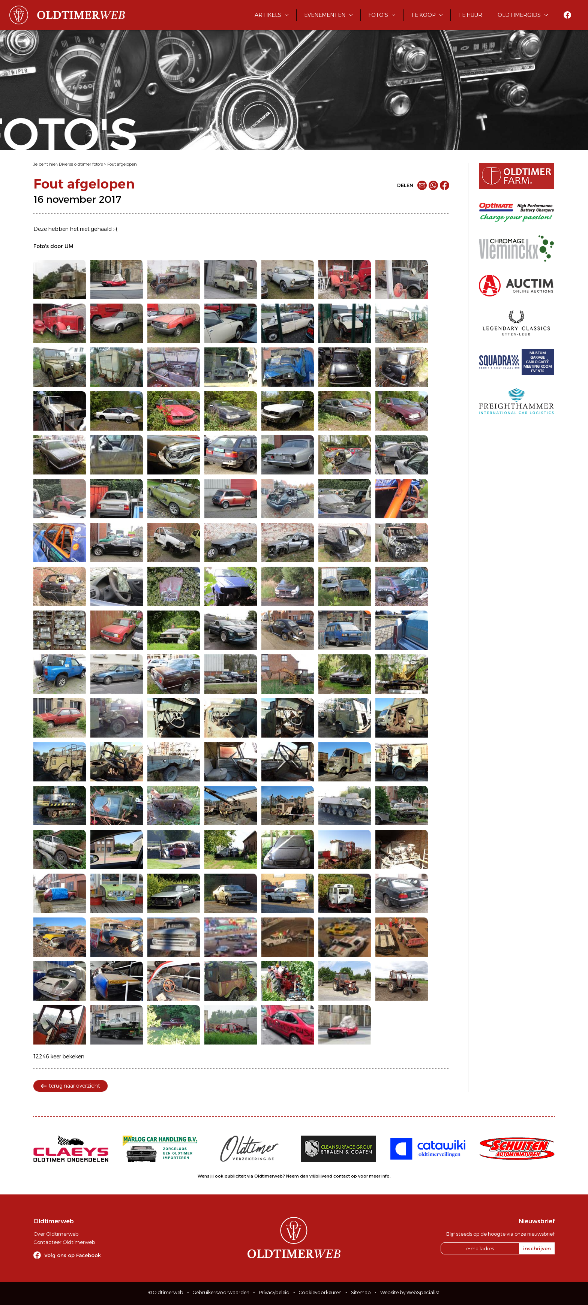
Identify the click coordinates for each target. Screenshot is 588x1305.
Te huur (470, 15)
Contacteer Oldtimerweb (64, 1242)
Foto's (378, 15)
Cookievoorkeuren (320, 1292)
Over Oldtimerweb (55, 1234)
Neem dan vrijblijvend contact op (321, 1176)
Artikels (268, 15)
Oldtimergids (519, 15)
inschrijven (537, 1248)
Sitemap (361, 1292)
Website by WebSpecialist (410, 1292)
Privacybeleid (274, 1292)
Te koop (423, 15)
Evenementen (324, 15)
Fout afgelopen (122, 164)
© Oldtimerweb (165, 1292)
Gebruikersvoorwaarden (221, 1292)
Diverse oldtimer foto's (81, 164)
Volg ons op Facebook (72, 1255)
